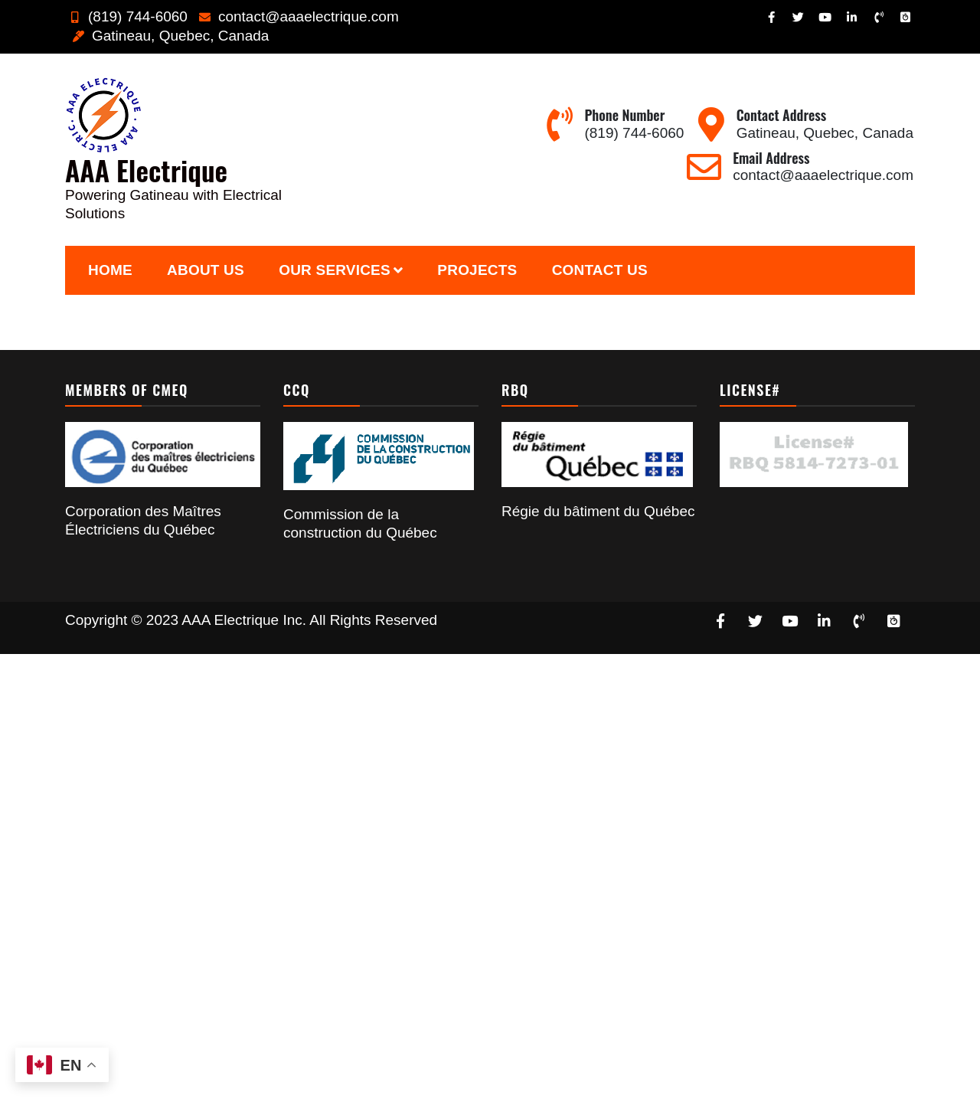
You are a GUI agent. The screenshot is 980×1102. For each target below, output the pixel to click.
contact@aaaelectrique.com (297, 16)
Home (110, 270)
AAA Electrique (146, 169)
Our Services (334, 270)
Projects (477, 270)
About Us (205, 270)
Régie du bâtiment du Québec (597, 511)
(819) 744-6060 (126, 16)
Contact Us (600, 270)
